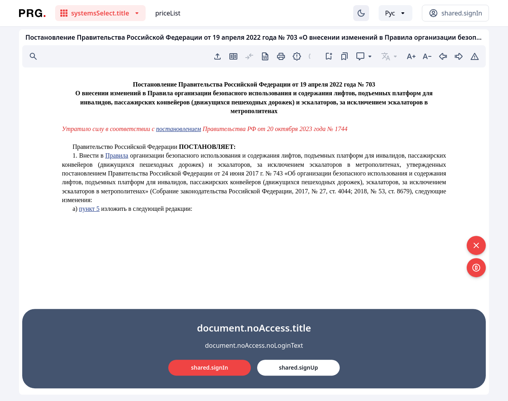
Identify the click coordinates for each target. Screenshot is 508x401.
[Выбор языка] (395, 13)
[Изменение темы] (361, 13)
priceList (167, 13)
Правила (116, 155)
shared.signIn (209, 367)
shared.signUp (298, 367)
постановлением (178, 128)
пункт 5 (89, 208)
